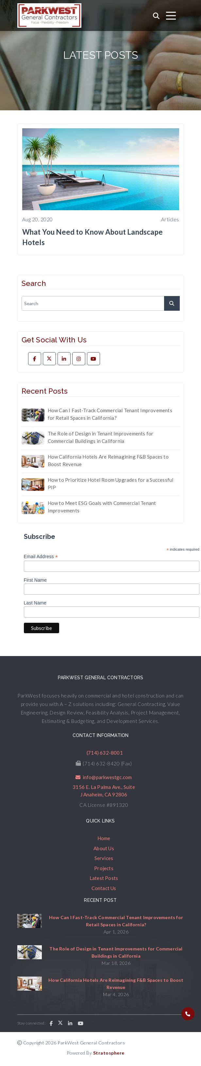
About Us (103, 848)
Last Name (35, 602)
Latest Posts (104, 878)
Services (103, 858)
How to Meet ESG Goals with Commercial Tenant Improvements (102, 506)
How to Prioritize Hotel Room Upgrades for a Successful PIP (111, 483)
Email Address (41, 557)
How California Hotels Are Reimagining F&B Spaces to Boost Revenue (108, 460)
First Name (35, 580)
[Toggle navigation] (171, 16)
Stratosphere (109, 1053)
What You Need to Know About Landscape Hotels (92, 237)
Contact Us (104, 888)
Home (103, 838)
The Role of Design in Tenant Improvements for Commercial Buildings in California (101, 437)
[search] (101, 303)
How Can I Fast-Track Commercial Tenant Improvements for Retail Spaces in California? (110, 414)
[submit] (172, 303)
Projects (103, 868)
